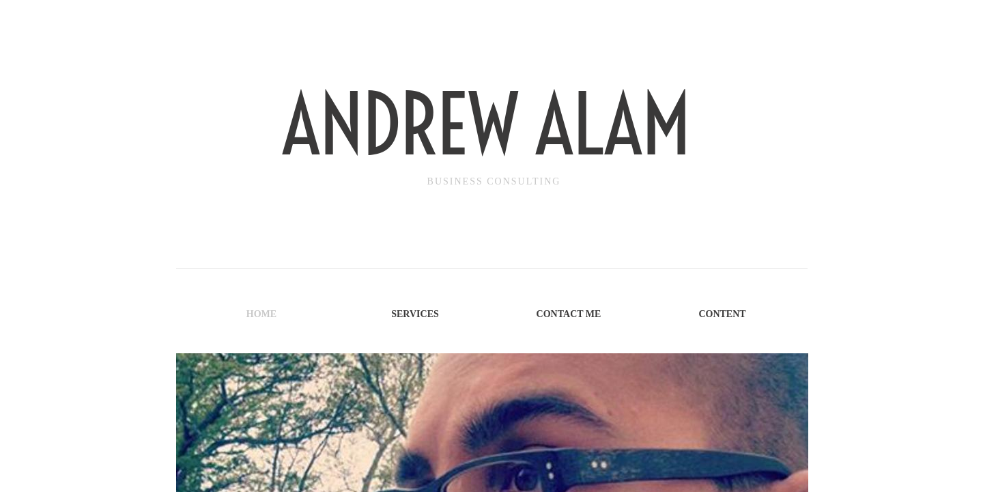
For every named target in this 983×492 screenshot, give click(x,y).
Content (721, 314)
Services (415, 314)
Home (261, 314)
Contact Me (569, 314)
